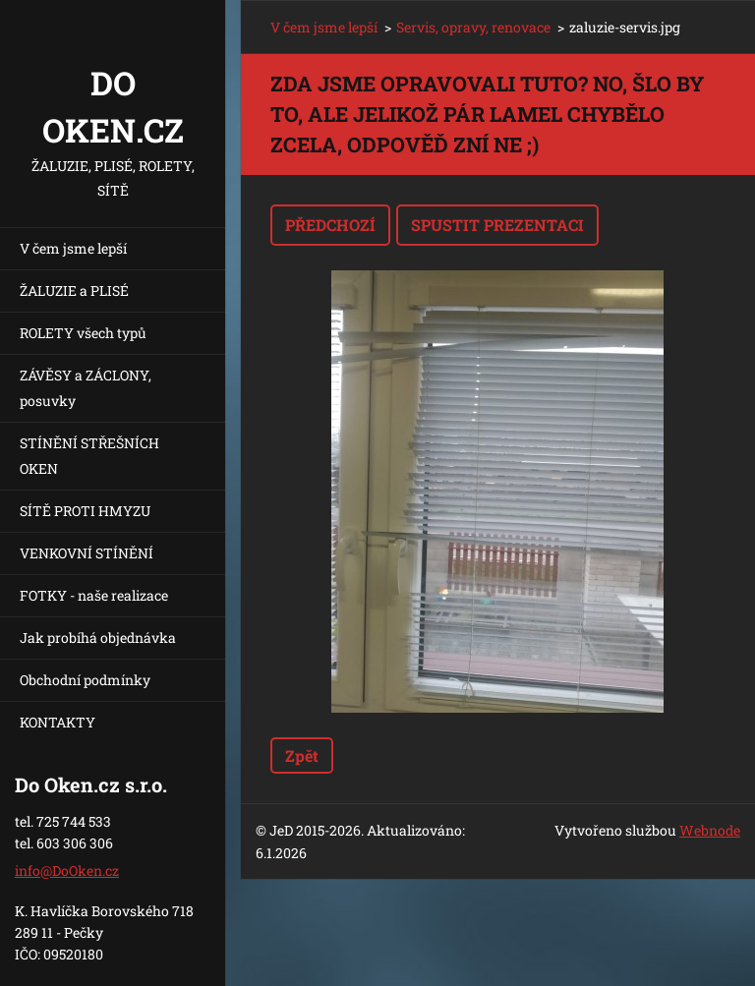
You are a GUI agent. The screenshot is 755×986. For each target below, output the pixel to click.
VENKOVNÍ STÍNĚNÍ (86, 553)
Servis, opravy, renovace (473, 27)
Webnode (709, 830)
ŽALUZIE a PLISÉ (74, 290)
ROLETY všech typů (83, 332)
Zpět (302, 755)
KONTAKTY (57, 722)
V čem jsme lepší (73, 248)
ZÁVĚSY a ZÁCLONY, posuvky (85, 388)
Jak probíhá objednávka (98, 637)
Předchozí (330, 224)
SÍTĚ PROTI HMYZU (85, 510)
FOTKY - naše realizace (94, 595)
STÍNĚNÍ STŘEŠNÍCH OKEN (89, 456)
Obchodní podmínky (85, 679)
